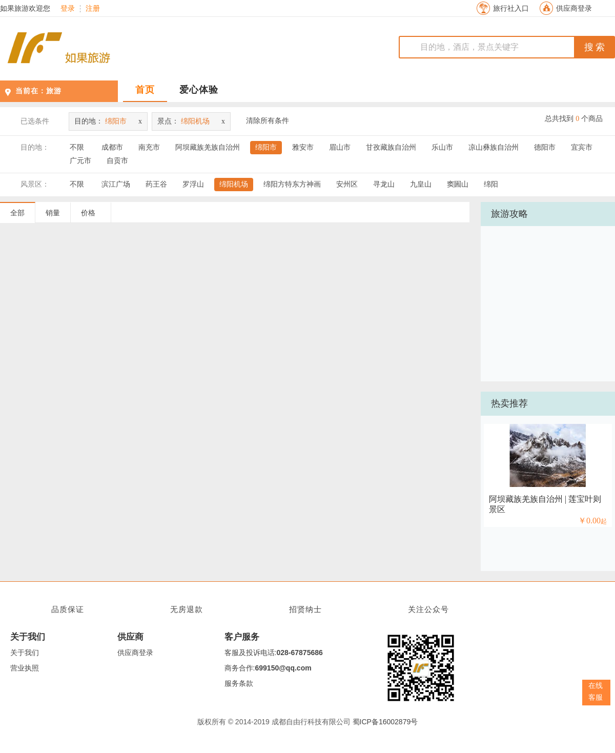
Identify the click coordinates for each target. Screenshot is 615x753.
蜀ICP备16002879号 (385, 722)
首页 (145, 90)
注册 (93, 8)
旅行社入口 (511, 8)
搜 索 (594, 47)
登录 (67, 8)
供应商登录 (574, 8)
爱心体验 (198, 90)
